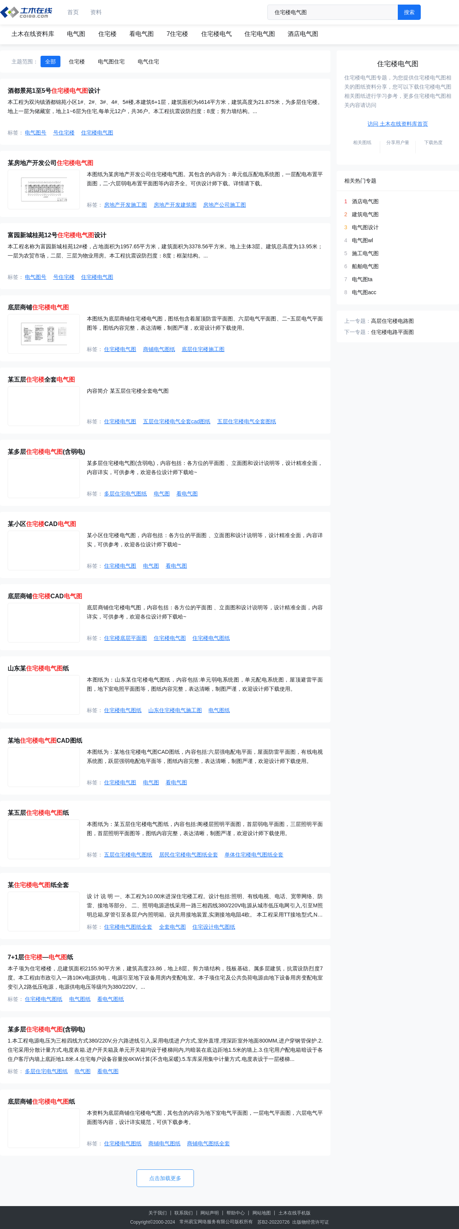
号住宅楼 (64, 133)
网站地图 (261, 1213)
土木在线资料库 (32, 34)
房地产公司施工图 (224, 205)
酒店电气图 (303, 34)
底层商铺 (38, 307)
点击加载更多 (165, 1178)
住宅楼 (107, 34)
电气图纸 (219, 710)
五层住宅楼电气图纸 (128, 855)
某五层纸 (38, 813)
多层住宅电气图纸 (125, 494)
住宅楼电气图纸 (211, 638)
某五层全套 (41, 379)
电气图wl (362, 240)
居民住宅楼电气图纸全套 (188, 855)
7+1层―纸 (40, 957)
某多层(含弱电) (46, 452)
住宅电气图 (259, 34)
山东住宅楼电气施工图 (175, 710)
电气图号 (35, 133)
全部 (50, 61)
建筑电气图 (365, 214)
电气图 (76, 34)
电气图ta (362, 279)
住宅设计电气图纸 (213, 927)
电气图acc (364, 292)
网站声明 (209, 1213)
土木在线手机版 (294, 1213)
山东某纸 (38, 668)
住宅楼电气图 (97, 133)
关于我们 (157, 1213)
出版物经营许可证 (310, 1222)
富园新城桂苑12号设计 (57, 235)
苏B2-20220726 (273, 1222)
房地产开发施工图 (125, 205)
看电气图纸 (110, 999)
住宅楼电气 (216, 34)
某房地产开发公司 (50, 163)
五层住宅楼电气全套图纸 (246, 421)
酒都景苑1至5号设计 (54, 90)
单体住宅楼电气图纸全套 (254, 855)
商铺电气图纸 (159, 349)
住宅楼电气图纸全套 (128, 927)
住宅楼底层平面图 (125, 638)
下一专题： (357, 332)
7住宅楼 (177, 34)
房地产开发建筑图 (175, 205)
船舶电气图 (365, 266)
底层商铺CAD (45, 596)
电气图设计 (365, 227)
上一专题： (357, 321)
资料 (96, 12)
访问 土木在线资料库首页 (398, 124)
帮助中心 (235, 1213)
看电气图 (141, 34)
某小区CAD (42, 524)
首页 (73, 12)
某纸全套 (38, 885)
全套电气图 (172, 927)
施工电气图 (365, 253)
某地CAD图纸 (45, 740)
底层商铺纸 (41, 1101)
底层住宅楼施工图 (203, 349)
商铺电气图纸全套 (208, 1143)
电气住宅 (148, 61)
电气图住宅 (111, 61)
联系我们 (183, 1213)
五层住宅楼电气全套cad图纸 (177, 421)
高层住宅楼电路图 (392, 321)
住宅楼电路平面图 (392, 332)
